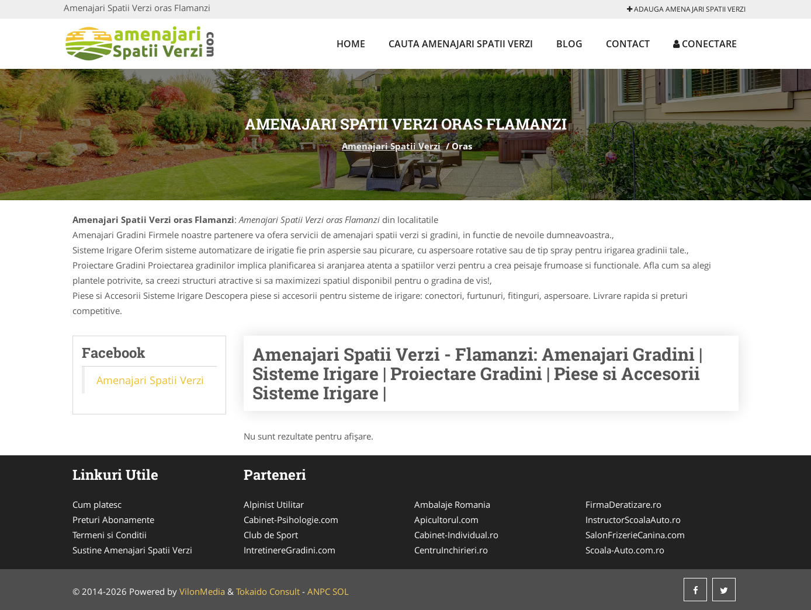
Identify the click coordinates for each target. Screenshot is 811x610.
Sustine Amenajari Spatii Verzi (132, 550)
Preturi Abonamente (113, 519)
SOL (340, 591)
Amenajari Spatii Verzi (391, 146)
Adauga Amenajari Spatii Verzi (686, 9)
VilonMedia (202, 591)
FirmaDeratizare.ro (623, 504)
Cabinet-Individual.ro (456, 535)
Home (351, 43)
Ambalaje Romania (452, 504)
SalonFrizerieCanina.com (635, 535)
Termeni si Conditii (109, 535)
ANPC (318, 591)
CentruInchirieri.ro (451, 550)
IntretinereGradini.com (289, 550)
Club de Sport (271, 535)
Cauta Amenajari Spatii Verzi (461, 43)
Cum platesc (97, 504)
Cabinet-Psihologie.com (291, 519)
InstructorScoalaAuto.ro (633, 519)
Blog (569, 43)
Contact (628, 43)
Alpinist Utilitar (274, 504)
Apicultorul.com (446, 519)
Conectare (705, 43)
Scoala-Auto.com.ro (624, 550)
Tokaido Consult (268, 591)
